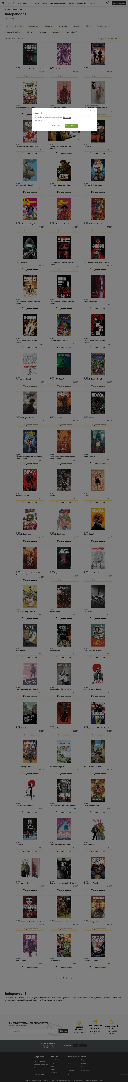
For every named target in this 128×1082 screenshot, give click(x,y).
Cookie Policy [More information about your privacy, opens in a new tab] (66, 117)
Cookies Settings (56, 125)
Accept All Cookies (71, 126)
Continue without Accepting (89, 110)
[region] (64, 119)
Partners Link (38, 120)
